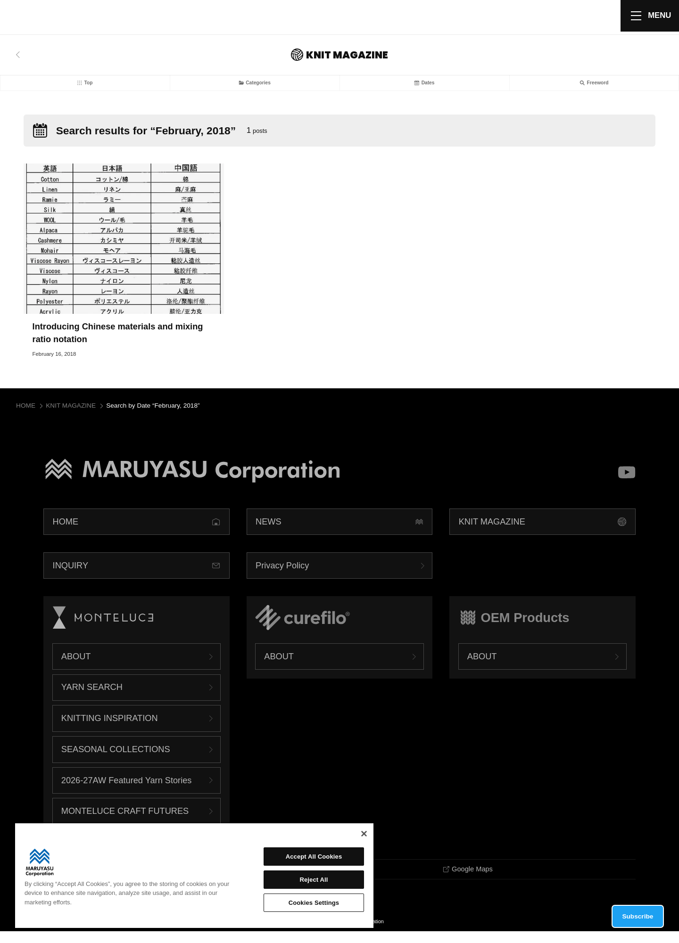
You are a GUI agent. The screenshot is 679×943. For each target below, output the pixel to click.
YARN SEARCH (92, 698)
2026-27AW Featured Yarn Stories (126, 790)
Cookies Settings (314, 902)
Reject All (313, 879)
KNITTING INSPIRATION (109, 729)
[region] (194, 875)
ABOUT (76, 667)
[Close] (364, 833)
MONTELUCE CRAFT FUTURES (125, 822)
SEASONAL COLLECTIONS (115, 760)
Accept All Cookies (314, 856)
